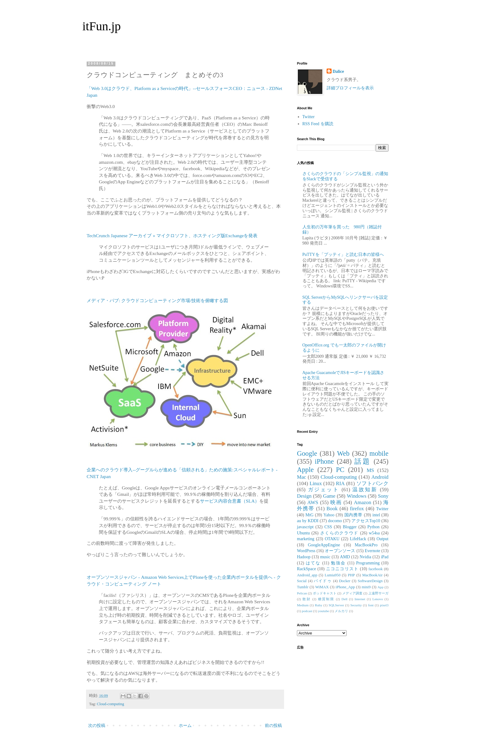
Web (343, 453)
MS (370, 470)
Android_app (307, 575)
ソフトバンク (372, 483)
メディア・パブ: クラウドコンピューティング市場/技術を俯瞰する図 (157, 300)
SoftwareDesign (370, 581)
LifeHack (358, 539)
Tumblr (302, 587)
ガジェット (323, 489)
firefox (357, 508)
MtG (309, 515)
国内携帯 (353, 515)
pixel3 (384, 605)
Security (356, 605)
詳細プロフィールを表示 (350, 88)
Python (373, 527)
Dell (344, 599)
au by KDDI (307, 520)
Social (301, 581)
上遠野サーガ (378, 593)
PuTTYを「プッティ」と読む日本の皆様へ (343, 254)
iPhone (324, 461)
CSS (328, 527)
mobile (378, 453)
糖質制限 (326, 599)
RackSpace (306, 569)
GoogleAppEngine (324, 545)
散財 (306, 599)
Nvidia (365, 557)
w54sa (374, 533)
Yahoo (328, 515)
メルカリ (341, 611)
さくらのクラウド (339, 533)
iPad (384, 557)
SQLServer (336, 605)
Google (307, 453)
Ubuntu (303, 533)
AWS (312, 502)
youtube (323, 611)
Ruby (318, 605)
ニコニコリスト (342, 569)
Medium (303, 605)
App (380, 587)
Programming (368, 563)
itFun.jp (101, 26)
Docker (344, 581)
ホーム (185, 725)
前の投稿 (273, 725)
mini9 (366, 587)
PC (340, 469)
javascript (305, 527)
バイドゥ (323, 581)
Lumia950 (332, 575)
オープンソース (340, 550)
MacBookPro (366, 545)
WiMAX (322, 587)
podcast (307, 611)
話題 (362, 461)
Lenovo (378, 599)
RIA (340, 483)
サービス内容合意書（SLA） (229, 500)
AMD (345, 557)
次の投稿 (96, 725)
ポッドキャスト (324, 593)
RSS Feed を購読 (317, 124)
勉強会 (338, 563)
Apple (305, 469)
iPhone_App (345, 587)
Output (382, 539)
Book (332, 508)
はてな (313, 563)
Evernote (372, 550)
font (370, 605)
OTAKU (332, 539)
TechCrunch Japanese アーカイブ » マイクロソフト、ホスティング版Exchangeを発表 (172, 235)
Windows (356, 496)
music (325, 557)
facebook (376, 569)
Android (379, 477)
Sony (383, 496)
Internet (359, 599)
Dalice (338, 71)
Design (304, 496)
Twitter (308, 116)
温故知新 (364, 489)
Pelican (302, 593)
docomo (335, 520)
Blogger (350, 527)
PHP (351, 575)
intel (376, 515)
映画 (336, 502)
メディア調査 (352, 593)
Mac (301, 477)
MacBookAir (372, 575)
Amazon (362, 502)
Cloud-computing (110, 704)
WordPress (306, 550)
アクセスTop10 (365, 520)
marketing (305, 539)
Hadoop (303, 557)
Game (329, 496)
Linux (315, 483)
